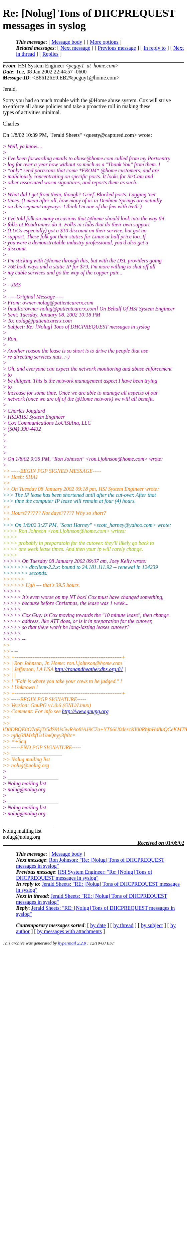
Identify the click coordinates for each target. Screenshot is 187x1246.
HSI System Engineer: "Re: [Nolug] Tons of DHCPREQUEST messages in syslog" (84, 875)
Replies (50, 54)
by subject (152, 925)
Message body (66, 42)
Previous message (117, 48)
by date (98, 925)
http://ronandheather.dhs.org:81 (89, 669)
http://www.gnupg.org (85, 711)
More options (104, 42)
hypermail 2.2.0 (72, 943)
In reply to (155, 48)
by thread (124, 925)
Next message (75, 48)
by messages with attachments (69, 931)
